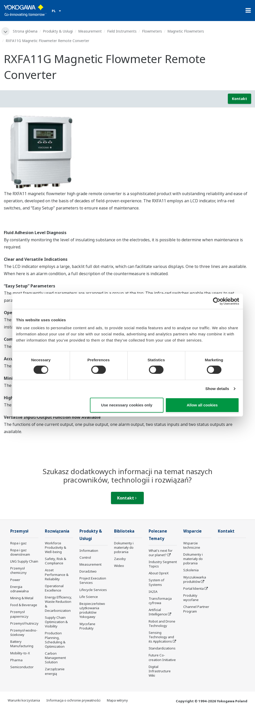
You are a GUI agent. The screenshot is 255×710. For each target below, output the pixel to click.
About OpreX (159, 573)
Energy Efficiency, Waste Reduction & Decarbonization (58, 604)
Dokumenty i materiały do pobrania (124, 547)
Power (15, 579)
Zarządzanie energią (55, 671)
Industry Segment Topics (163, 563)
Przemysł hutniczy (24, 623)
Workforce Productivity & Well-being (55, 547)
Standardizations (162, 648)
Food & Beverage (23, 605)
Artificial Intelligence (158, 611)
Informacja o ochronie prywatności (73, 700)
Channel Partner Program (196, 608)
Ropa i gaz (18, 543)
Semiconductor (22, 667)
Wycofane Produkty (87, 626)
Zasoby (120, 558)
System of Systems (156, 582)
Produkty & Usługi (58, 31)
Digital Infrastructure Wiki (160, 671)
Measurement (90, 31)
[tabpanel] (127, 150)
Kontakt (239, 98)
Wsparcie (192, 531)
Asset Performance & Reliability (56, 574)
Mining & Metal (21, 598)
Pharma (16, 660)
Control (85, 557)
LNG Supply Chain (24, 561)
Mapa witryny (117, 700)
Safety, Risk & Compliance (55, 560)
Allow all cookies (202, 405)
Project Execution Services (92, 580)
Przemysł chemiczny (18, 570)
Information (88, 550)
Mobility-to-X (20, 653)
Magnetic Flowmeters (185, 31)
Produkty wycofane (191, 597)
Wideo (119, 565)
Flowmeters (152, 31)
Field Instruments (122, 31)
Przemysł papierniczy (19, 613)
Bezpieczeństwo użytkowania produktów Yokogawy (92, 610)
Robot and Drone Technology (162, 623)
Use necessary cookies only (126, 405)
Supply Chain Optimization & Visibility (56, 621)
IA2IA (153, 591)
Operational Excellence (54, 588)
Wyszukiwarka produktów (194, 579)
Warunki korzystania (24, 700)
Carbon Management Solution (55, 657)
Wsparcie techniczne (191, 545)
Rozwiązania (57, 531)
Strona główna (25, 31)
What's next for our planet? (160, 552)
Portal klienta (193, 588)
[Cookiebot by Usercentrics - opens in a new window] (216, 301)
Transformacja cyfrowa (160, 600)
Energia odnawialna (19, 588)
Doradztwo (88, 571)
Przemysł (19, 531)
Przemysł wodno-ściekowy (23, 632)
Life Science (88, 596)
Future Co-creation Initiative (162, 657)
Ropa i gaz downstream (20, 552)
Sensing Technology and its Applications (161, 637)
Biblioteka (124, 531)
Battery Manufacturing (21, 643)
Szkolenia (191, 570)
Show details (217, 388)
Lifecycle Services (93, 589)
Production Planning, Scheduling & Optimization (55, 639)
